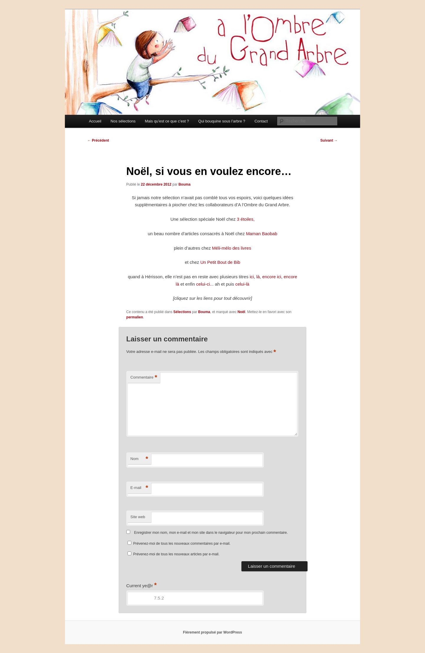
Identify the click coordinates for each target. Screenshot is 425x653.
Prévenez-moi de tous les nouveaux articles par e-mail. (176, 554)
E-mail (139, 488)
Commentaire (143, 377)
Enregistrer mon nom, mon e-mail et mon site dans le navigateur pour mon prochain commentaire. (211, 533)
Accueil (95, 121)
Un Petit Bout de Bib (220, 262)
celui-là (242, 284)
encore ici (271, 276)
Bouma (185, 184)
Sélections (182, 312)
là (258, 276)
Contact (261, 121)
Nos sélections (123, 121)
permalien (134, 317)
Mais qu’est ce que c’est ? (167, 121)
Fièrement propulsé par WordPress (212, 632)
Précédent (98, 140)
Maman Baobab (261, 233)
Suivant (329, 140)
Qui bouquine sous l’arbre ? (221, 121)
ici (252, 276)
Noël (241, 312)
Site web (137, 517)
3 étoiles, (246, 219)
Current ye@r (141, 585)
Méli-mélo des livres (231, 248)
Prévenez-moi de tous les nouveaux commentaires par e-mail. (181, 543)
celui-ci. (203, 284)
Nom (139, 459)
